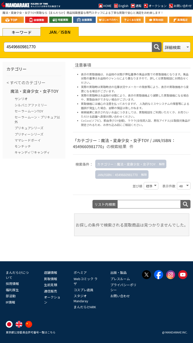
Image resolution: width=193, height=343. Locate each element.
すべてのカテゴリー (27, 82)
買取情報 (50, 278)
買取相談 (144, 112)
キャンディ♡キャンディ (32, 152)
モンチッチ (23, 146)
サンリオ (21, 98)
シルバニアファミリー (31, 105)
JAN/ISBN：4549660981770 (117, 174)
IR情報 (10, 302)
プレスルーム (120, 278)
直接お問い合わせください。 (118, 116)
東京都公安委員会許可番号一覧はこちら (31, 332)
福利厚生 (12, 289)
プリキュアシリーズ (29, 127)
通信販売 (50, 291)
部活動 (11, 295)
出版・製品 (118, 272)
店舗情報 (50, 272)
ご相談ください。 (133, 125)
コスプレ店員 (83, 289)
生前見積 (50, 284)
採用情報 (12, 283)
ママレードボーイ (28, 140)
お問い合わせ (120, 295)
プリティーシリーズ (29, 134)
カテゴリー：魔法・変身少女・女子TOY (126, 164)
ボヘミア (80, 272)
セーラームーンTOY (29, 111)
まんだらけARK (85, 307)
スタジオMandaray (81, 298)
